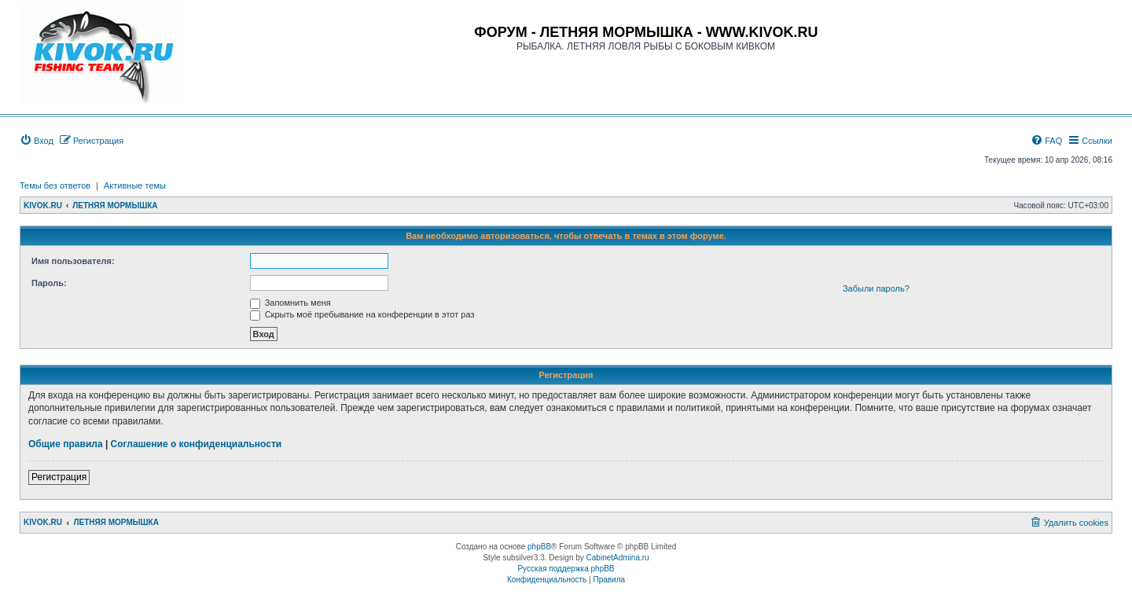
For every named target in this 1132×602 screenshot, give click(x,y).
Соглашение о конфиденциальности (196, 444)
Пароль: (49, 283)
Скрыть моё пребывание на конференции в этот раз (362, 314)
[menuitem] (36, 140)
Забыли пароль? (876, 288)
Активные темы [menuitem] (135, 185)
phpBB (539, 546)
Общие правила (65, 444)
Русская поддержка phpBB (565, 568)
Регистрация (58, 477)
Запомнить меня (290, 302)
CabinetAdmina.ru (617, 557)
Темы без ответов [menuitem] (55, 185)
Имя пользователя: (73, 261)
